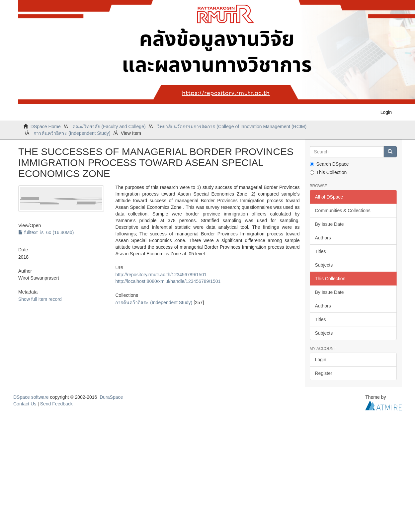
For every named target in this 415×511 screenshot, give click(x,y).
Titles (320, 251)
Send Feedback (56, 403)
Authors (323, 237)
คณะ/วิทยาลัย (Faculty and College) (109, 126)
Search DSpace (329, 164)
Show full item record (40, 299)
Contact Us (24, 403)
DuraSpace (111, 397)
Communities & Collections (343, 210)
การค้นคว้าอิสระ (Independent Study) (72, 133)
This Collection (328, 172)
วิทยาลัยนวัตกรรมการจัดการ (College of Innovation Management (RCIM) (231, 126)
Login (320, 359)
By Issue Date (329, 224)
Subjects (324, 265)
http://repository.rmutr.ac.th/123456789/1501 (160, 274)
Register (323, 373)
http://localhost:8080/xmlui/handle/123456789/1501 (167, 281)
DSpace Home (46, 126)
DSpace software (31, 397)
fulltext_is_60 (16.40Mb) (46, 232)
